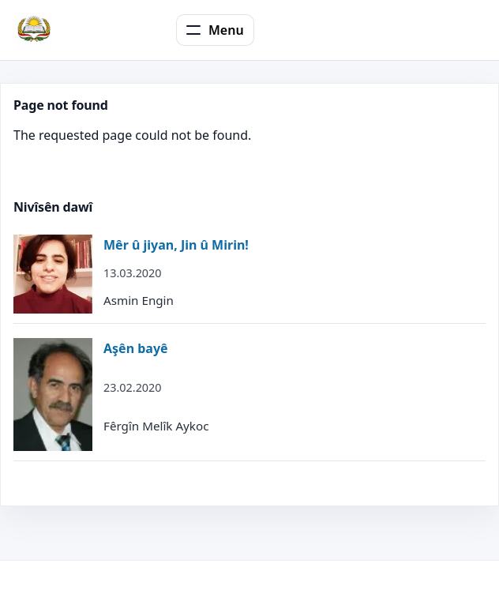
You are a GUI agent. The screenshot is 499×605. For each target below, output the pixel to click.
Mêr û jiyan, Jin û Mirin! (176, 245)
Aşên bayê (135, 348)
